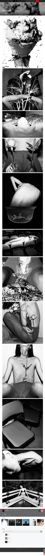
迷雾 (8, 537)
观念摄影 (5, 514)
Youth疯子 (7, 510)
